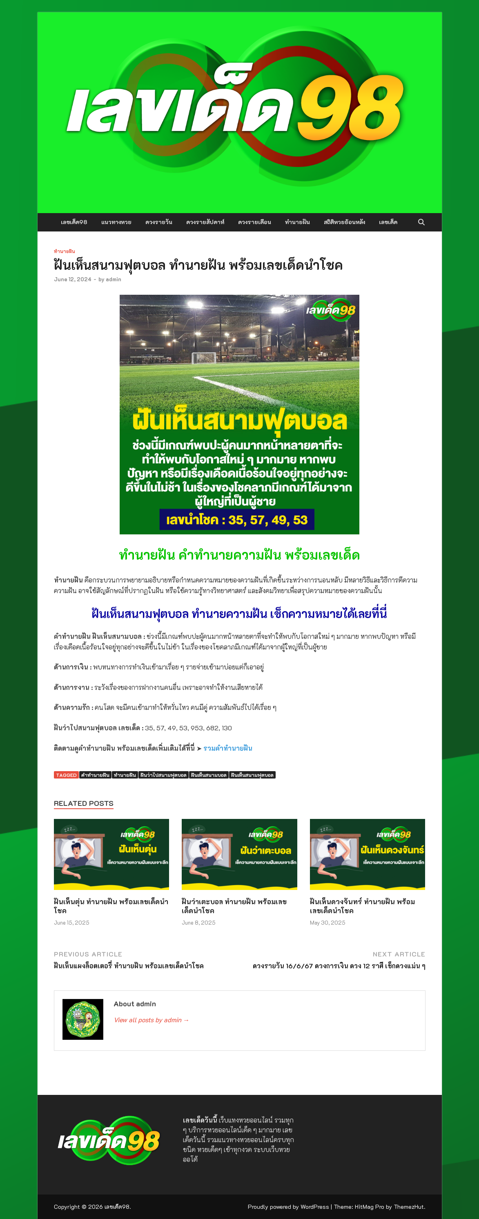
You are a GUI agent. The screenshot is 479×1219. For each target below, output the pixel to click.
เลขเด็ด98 (74, 222)
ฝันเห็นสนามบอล (209, 775)
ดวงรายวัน (158, 222)
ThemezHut (409, 1206)
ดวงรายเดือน (254, 222)
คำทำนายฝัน (95, 775)
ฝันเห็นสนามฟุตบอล (252, 775)
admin (113, 279)
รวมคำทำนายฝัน (227, 748)
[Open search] (421, 222)
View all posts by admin (151, 1019)
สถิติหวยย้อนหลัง (344, 222)
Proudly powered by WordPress (288, 1206)
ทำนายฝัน (297, 222)
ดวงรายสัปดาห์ (205, 222)
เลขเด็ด (388, 222)
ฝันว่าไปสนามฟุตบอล (163, 775)
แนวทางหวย (116, 222)
